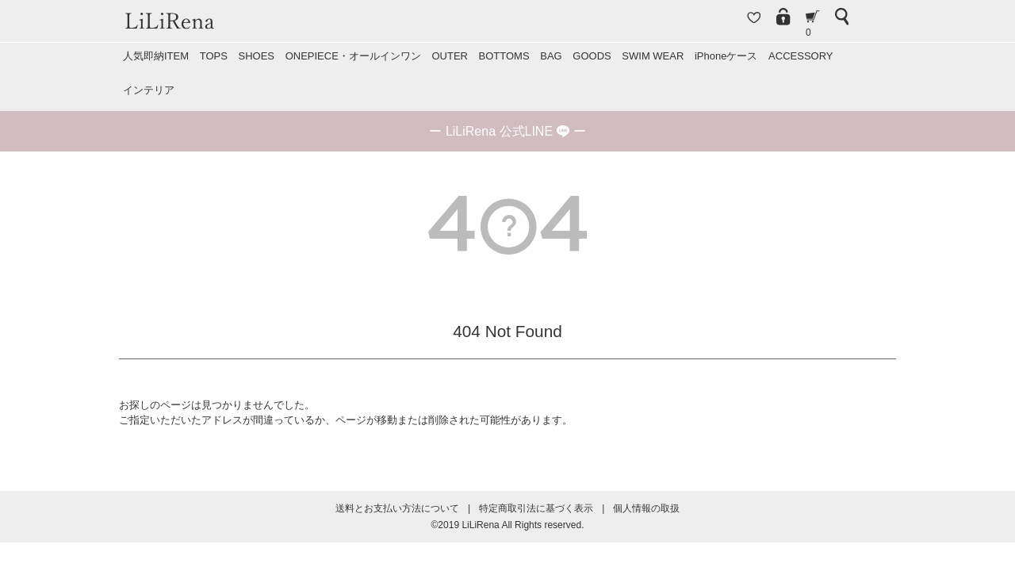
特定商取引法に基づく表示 (536, 508)
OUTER (449, 56)
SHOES (256, 56)
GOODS (592, 56)
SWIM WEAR (653, 56)
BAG (550, 56)
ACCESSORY (800, 56)
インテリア (148, 90)
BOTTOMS (504, 56)
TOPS (214, 56)
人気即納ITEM (156, 56)
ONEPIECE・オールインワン (353, 56)
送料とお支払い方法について (397, 508)
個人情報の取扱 (646, 508)
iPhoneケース (726, 56)
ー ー (507, 131)
